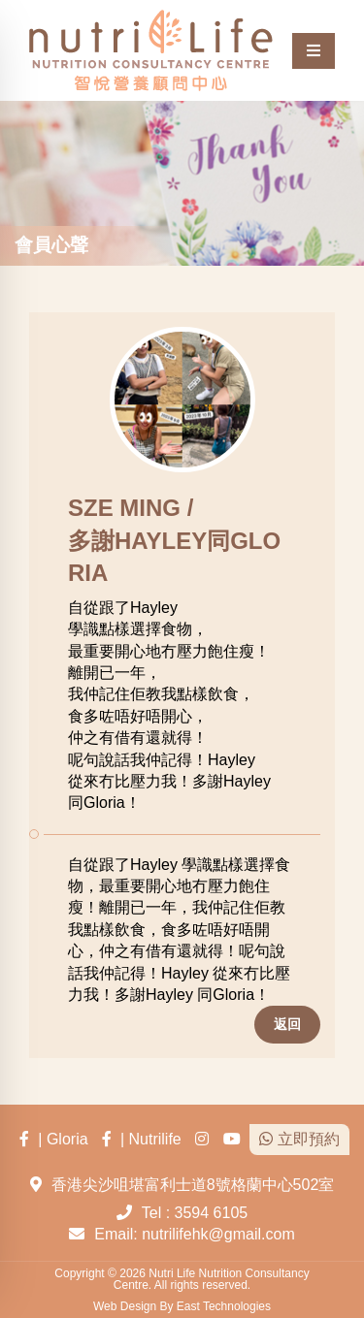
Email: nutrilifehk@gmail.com (194, 1234)
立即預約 (299, 1139)
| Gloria (53, 1139)
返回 (287, 1024)
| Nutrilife (142, 1139)
